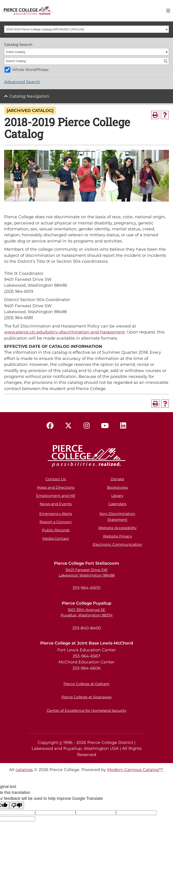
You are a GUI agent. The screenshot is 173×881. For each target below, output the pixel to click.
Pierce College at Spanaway (86, 697)
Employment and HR (55, 496)
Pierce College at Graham (86, 684)
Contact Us (55, 479)
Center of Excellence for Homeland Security (86, 710)
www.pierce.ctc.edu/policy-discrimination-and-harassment (64, 332)
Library (117, 496)
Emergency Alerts (55, 514)
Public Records (55, 530)
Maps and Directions (56, 487)
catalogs (24, 769)
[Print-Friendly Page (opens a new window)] (155, 115)
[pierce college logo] (27, 10)
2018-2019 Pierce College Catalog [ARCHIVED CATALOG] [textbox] (45, 29)
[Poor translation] (16, 805)
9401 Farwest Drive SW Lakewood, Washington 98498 (86, 572)
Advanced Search (22, 81)
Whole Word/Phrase (30, 70)
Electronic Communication (117, 544)
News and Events (56, 504)
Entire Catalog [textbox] (15, 52)
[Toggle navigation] (168, 10)
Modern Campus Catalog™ (135, 769)
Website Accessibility (117, 528)
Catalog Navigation (29, 96)
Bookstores (117, 487)
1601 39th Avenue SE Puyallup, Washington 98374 (87, 612)
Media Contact (55, 538)
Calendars (117, 504)
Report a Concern (56, 522)
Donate (117, 479)
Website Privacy (117, 536)
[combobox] (86, 29)
